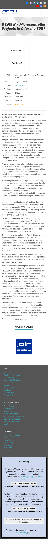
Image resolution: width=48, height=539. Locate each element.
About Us (7, 372)
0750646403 (20, 85)
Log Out (7, 424)
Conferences (9, 377)
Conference (8, 450)
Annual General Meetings (14, 416)
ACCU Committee (11, 414)
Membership (9, 438)
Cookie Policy (9, 395)
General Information (12, 435)
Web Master (8, 445)
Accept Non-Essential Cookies (24, 483)
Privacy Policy (9, 393)
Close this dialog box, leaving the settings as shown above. (24, 521)
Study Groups (9, 388)
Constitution (9, 383)
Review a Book (9, 411)
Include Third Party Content (24, 508)
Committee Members (12, 380)
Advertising (8, 443)
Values (6, 385)
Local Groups (9, 440)
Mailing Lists (9, 390)
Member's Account (11, 421)
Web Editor (8, 448)
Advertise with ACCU (12, 375)
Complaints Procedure (13, 419)
